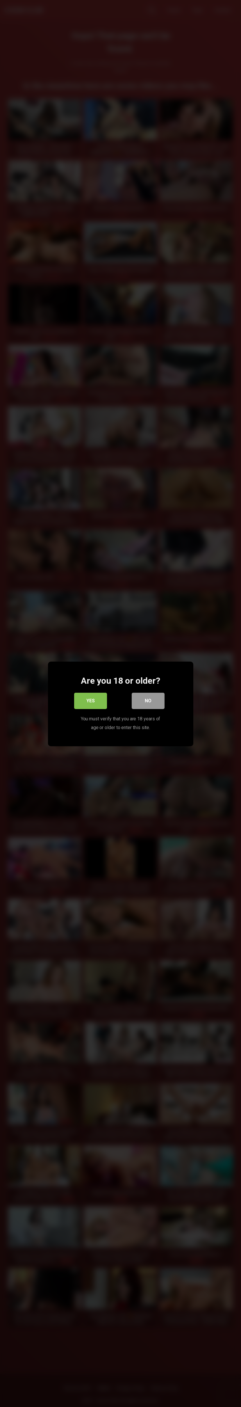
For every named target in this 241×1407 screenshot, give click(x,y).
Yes (90, 701)
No (148, 701)
